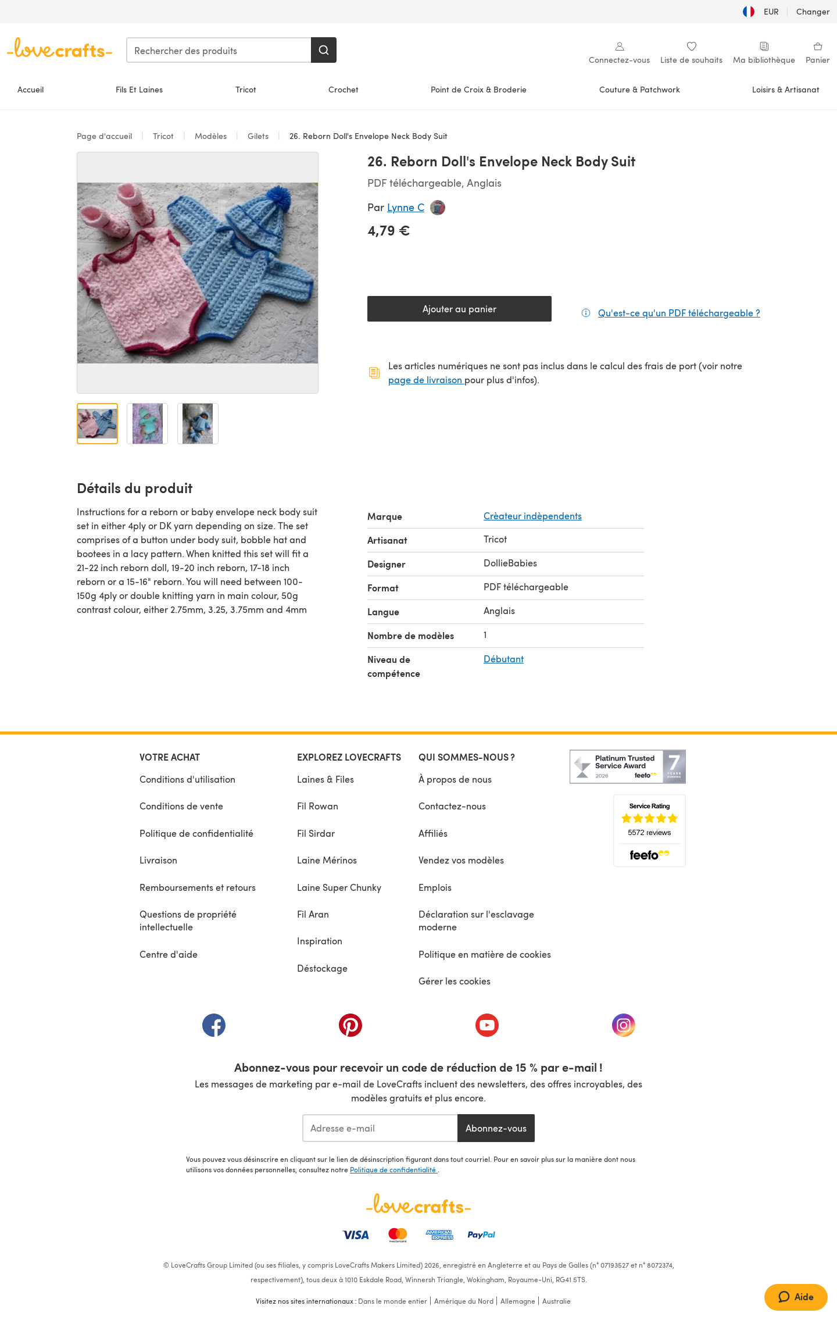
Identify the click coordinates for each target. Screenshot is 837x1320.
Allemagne (517, 1300)
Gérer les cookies (455, 981)
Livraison (158, 860)
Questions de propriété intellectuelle (188, 920)
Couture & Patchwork (639, 89)
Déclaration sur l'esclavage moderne (476, 920)
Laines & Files (325, 779)
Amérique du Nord (463, 1300)
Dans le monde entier (392, 1300)
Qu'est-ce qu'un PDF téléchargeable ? (679, 312)
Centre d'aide (169, 954)
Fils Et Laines (139, 89)
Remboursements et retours (198, 887)
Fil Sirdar (316, 833)
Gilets (258, 135)
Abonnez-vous (496, 1128)
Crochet (343, 89)
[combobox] (219, 50)
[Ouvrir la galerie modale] (198, 273)
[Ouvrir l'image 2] (147, 423)
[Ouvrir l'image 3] (198, 423)
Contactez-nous (452, 806)
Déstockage (322, 968)
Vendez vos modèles (461, 860)
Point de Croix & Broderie (479, 89)
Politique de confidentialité (196, 833)
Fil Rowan (317, 806)
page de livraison (426, 379)
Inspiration (319, 940)
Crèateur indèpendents (533, 515)
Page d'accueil (105, 135)
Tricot (245, 89)
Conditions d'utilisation (187, 779)
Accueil (30, 89)
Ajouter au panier (459, 308)
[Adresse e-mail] (379, 1128)
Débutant (504, 658)
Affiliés (433, 833)
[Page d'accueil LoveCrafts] (418, 1203)
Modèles (210, 135)
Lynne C (405, 206)
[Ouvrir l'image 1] (97, 423)
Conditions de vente (181, 806)
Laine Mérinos (327, 860)
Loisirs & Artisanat (786, 89)
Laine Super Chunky (339, 887)
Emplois (435, 887)
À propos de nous (455, 779)
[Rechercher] (324, 50)
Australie (556, 1300)
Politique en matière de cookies (485, 954)
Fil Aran (313, 914)
